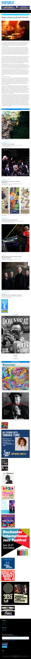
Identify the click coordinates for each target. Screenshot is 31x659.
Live (2, 254)
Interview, (3, 179)
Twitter (4, 646)
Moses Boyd (16, 18)
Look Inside (15, 356)
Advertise (3, 651)
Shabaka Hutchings (11, 18)
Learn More (15, 635)
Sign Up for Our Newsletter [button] (15, 638)
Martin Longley (4, 19)
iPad (6, 621)
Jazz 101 (3, 653)
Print (2, 621)
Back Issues (3, 623)
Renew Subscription (4, 629)
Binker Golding (5, 18)
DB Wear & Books (4, 624)
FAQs (2, 631)
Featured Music (15, 361)
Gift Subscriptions (4, 622)
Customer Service (4, 630)
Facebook (5, 644)
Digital (4, 621)
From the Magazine (8, 179)
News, (2, 18)
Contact (3, 652)
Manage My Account (4, 628)
